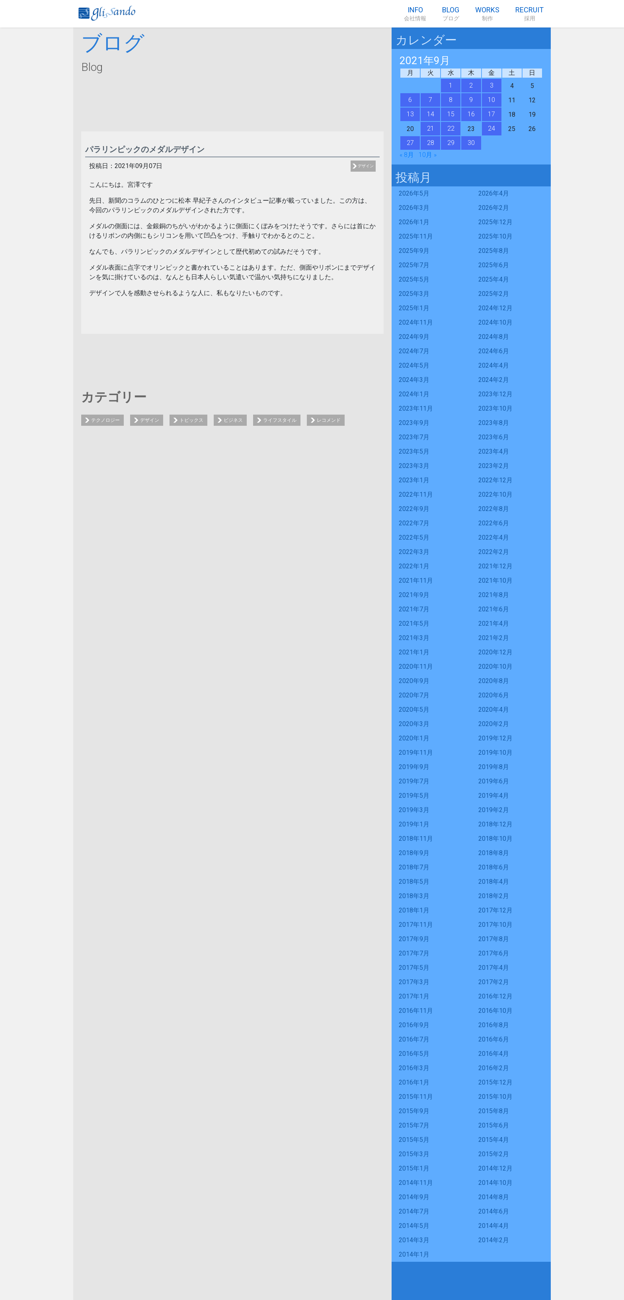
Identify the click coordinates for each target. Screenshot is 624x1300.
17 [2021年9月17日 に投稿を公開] (491, 114)
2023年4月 (493, 451)
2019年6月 (493, 781)
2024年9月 (414, 337)
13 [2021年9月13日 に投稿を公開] (410, 114)
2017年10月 (495, 924)
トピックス (191, 420)
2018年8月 (493, 853)
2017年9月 (414, 939)
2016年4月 (493, 1053)
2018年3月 (414, 896)
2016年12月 (495, 996)
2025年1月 (414, 308)
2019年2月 (493, 810)
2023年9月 (414, 423)
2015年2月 (493, 1154)
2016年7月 (414, 1039)
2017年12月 (495, 910)
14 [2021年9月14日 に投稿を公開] (430, 114)
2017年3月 (414, 982)
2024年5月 (414, 365)
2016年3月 (414, 1068)
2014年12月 (495, 1168)
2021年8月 (493, 595)
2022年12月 (495, 480)
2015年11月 (416, 1096)
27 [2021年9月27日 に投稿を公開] (410, 143)
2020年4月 (493, 709)
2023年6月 (493, 437)
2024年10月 (495, 322)
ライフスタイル (279, 420)
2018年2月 (493, 896)
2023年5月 (414, 451)
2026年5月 (414, 193)
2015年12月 (495, 1082)
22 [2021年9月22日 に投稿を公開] (450, 128)
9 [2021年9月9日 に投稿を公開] (471, 100)
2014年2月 (493, 1240)
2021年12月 (495, 566)
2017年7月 (414, 953)
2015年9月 (414, 1111)
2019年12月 (495, 738)
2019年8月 (493, 767)
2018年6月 (493, 867)
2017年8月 (493, 939)
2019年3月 (414, 810)
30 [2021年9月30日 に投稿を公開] (471, 143)
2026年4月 (493, 193)
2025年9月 (414, 251)
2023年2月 (493, 466)
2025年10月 (495, 236)
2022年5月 (414, 537)
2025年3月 (414, 294)
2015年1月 (414, 1168)
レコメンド (329, 420)
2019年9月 (414, 767)
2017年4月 (493, 967)
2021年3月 (414, 638)
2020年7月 (414, 695)
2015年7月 (414, 1125)
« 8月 (407, 155)
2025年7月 (414, 265)
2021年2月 (493, 638)
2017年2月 (493, 982)
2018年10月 (495, 838)
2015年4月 (493, 1139)
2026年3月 (414, 207)
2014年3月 (414, 1240)
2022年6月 (493, 523)
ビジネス (233, 420)
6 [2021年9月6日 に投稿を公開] (410, 100)
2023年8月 (493, 423)
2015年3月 (414, 1154)
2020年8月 (493, 681)
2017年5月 (414, 967)
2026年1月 (414, 222)
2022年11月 (416, 494)
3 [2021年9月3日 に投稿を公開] (491, 85)
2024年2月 (493, 380)
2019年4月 (493, 795)
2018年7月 (414, 867)
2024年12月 (495, 308)
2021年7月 (414, 609)
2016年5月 (414, 1053)
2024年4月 (493, 365)
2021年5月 (414, 623)
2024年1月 (414, 394)
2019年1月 (414, 824)
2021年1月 (414, 652)
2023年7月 (414, 437)
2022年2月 (493, 552)
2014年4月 (493, 1226)
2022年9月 (414, 509)
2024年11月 (416, 322)
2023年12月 (495, 394)
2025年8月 (493, 251)
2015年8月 (493, 1111)
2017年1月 (414, 996)
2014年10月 (495, 1182)
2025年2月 (493, 294)
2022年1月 (414, 566)
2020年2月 (493, 724)
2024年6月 (493, 351)
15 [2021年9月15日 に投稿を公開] (450, 114)
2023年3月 (414, 466)
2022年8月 (493, 509)
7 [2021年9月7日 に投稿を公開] (430, 100)
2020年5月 (414, 709)
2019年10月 (495, 752)
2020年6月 (493, 695)
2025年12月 (495, 222)
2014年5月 (414, 1226)
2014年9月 (414, 1197)
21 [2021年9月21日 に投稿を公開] (430, 128)
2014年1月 (414, 1254)
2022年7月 (414, 523)
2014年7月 (414, 1211)
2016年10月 (495, 1010)
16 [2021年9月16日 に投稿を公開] (471, 114)
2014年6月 (493, 1211)
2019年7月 (414, 781)
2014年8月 (493, 1197)
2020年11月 (416, 666)
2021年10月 (495, 580)
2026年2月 (493, 207)
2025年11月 (416, 236)
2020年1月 (414, 738)
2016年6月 (493, 1039)
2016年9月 (414, 1025)
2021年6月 (493, 609)
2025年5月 (414, 279)
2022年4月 (493, 537)
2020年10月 (495, 666)
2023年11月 (416, 408)
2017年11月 (416, 924)
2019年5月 (414, 795)
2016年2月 (493, 1068)
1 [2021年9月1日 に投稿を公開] (450, 85)
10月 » (428, 155)
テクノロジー (105, 420)
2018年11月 (416, 838)
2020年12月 (495, 652)
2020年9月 (414, 681)
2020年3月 (414, 724)
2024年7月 (414, 351)
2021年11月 (416, 580)
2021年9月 (414, 595)
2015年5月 (414, 1139)
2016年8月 (493, 1025)
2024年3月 (414, 380)
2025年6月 (493, 265)
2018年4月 (493, 881)
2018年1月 (414, 910)
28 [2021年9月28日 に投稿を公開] (430, 143)
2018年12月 (495, 824)
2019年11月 (416, 752)
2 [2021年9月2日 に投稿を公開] (471, 85)
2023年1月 (414, 480)
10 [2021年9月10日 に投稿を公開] (491, 100)
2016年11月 (416, 1010)
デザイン (366, 166)
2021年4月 (493, 623)
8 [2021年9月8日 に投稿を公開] (450, 100)
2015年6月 (493, 1125)
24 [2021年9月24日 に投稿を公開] (491, 128)
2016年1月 (414, 1082)
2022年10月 (495, 494)
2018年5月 (414, 881)
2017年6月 (493, 953)
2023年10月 (495, 408)
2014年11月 (416, 1182)
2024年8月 (493, 337)
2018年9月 (414, 853)
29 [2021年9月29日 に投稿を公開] (450, 143)
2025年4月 (493, 279)
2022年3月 (414, 552)
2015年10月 (495, 1096)
